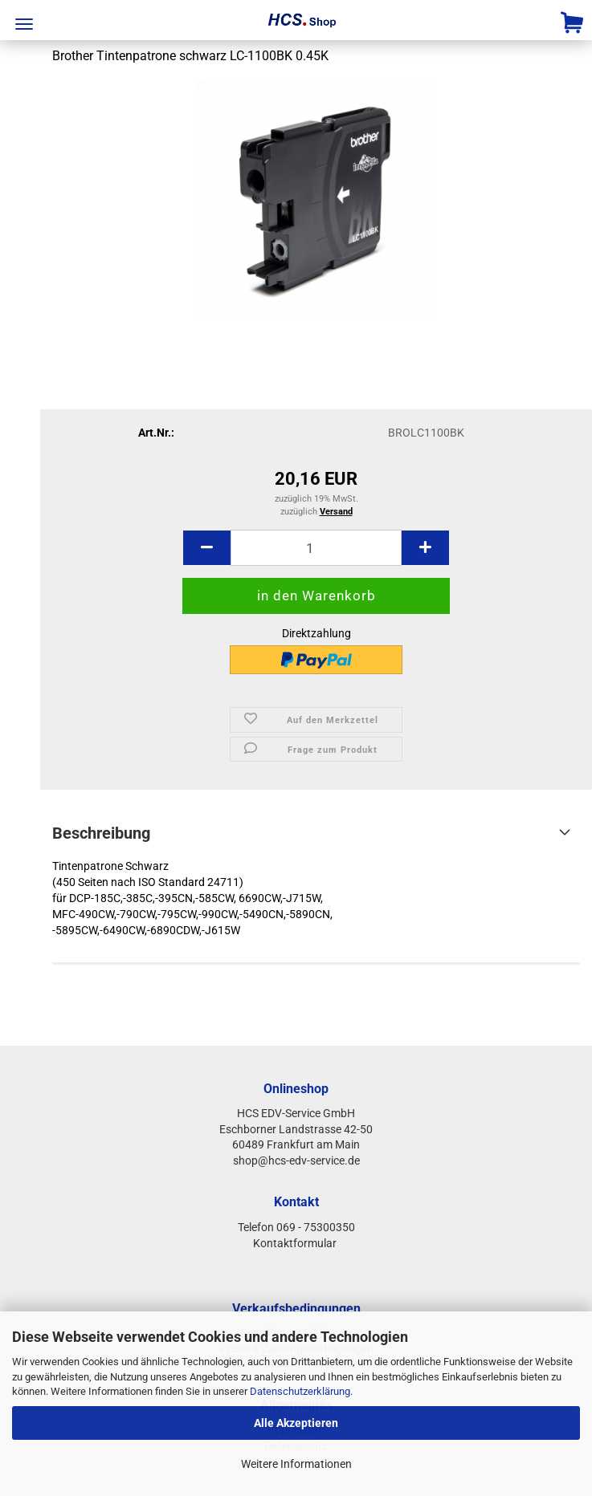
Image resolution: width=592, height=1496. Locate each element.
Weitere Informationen (296, 1463)
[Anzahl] (316, 548)
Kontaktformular (296, 1243)
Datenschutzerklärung (300, 1391)
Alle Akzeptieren (296, 1423)
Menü (24, 24)
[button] (206, 548)
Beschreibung (101, 833)
